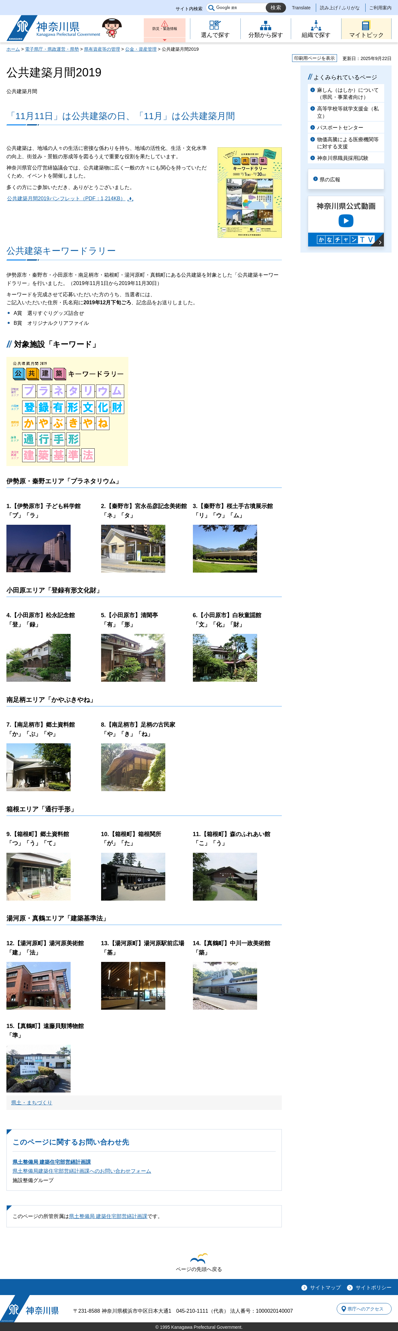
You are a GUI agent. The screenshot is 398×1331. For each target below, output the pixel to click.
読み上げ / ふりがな (340, 7)
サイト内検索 (189, 8)
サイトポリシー (374, 1287)
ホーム (13, 49)
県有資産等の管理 (102, 49)
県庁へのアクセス (362, 1309)
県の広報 (334, 178)
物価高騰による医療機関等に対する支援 (348, 143)
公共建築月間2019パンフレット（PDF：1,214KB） (66, 198)
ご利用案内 (380, 7)
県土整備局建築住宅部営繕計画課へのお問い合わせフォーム (82, 1171)
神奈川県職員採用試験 (342, 158)
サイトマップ (325, 1287)
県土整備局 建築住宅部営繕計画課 (52, 1162)
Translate (301, 7)
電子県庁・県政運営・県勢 (52, 49)
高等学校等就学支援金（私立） (348, 112)
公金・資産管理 (141, 49)
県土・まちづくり (31, 1102)
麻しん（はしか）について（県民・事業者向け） (348, 93)
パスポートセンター (340, 127)
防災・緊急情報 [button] (165, 31)
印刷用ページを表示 (314, 58)
